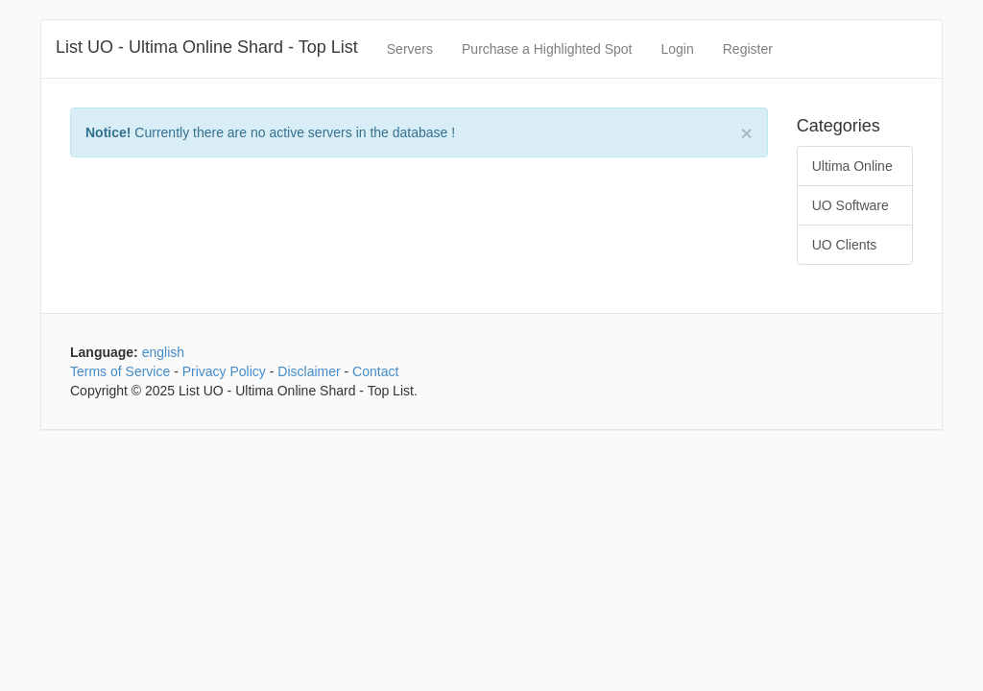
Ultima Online (852, 166)
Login (676, 49)
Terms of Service (120, 371)
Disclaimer (308, 371)
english (163, 352)
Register (748, 49)
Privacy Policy (224, 371)
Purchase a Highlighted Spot (547, 49)
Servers (410, 49)
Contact (375, 371)
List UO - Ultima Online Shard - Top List (207, 47)
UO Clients (844, 244)
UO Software (850, 205)
